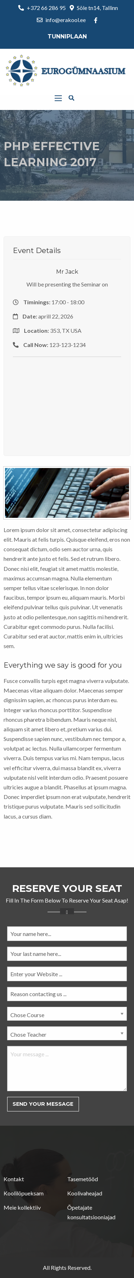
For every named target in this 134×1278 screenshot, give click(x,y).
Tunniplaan (67, 36)
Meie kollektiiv (22, 1207)
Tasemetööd (82, 1179)
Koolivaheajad (84, 1193)
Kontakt (14, 1179)
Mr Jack (67, 271)
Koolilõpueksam (24, 1193)
